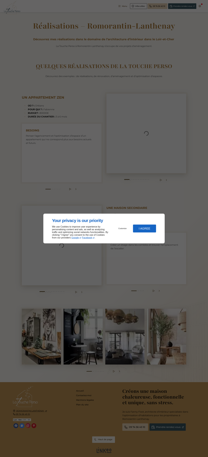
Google (75, 237)
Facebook (87, 237)
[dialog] (104, 229)
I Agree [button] (144, 228)
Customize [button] (122, 228)
